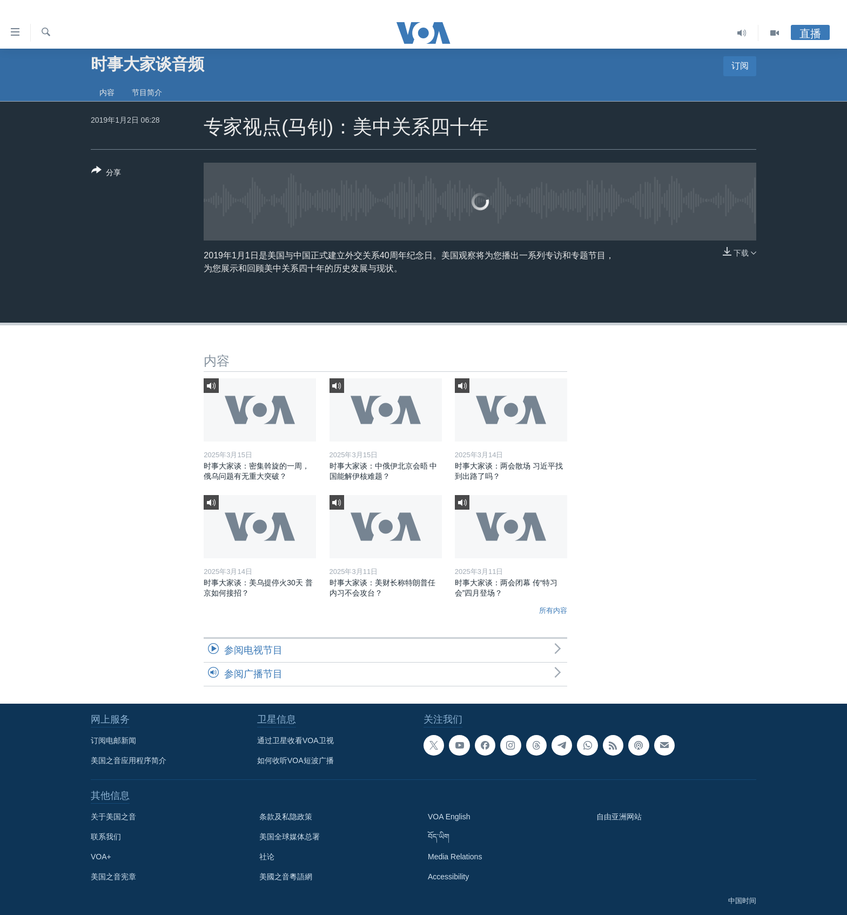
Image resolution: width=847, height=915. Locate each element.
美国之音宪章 (113, 876)
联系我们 (106, 836)
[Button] (106, 173)
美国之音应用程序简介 (128, 760)
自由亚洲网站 (619, 816)
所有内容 (553, 610)
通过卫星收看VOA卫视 (295, 740)
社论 (266, 856)
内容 (107, 92)
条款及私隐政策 (285, 816)
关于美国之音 (113, 816)
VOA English (449, 816)
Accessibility (448, 876)
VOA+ (101, 856)
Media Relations (455, 856)
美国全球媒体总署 (289, 836)
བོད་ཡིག (438, 836)
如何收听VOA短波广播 (295, 760)
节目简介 (147, 92)
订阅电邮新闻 (113, 740)
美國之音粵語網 (285, 876)
